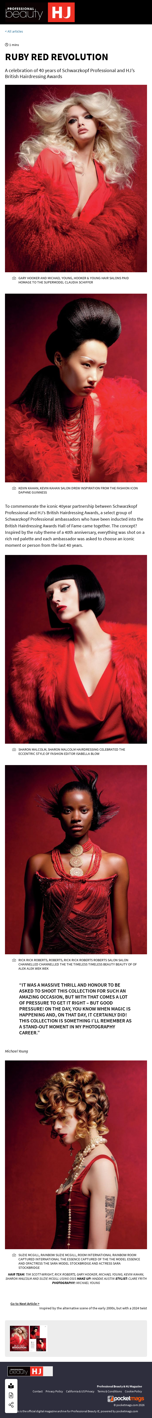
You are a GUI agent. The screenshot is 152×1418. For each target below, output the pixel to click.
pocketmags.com (127, 1405)
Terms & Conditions (109, 1391)
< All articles (14, 31)
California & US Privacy (80, 1391)
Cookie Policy (133, 1391)
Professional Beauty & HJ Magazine (119, 1386)
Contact (38, 1391)
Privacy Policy (54, 1391)
